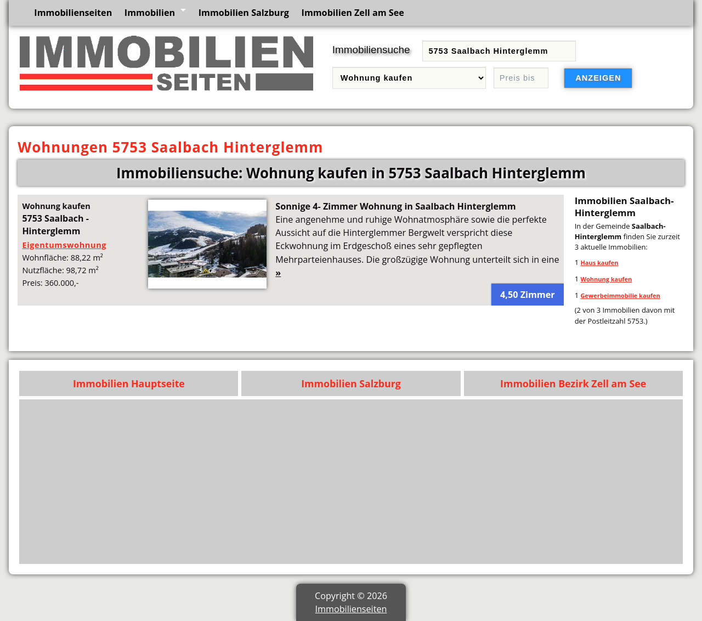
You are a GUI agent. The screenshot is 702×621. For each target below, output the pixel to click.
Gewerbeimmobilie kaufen (620, 295)
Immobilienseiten (73, 13)
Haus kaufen (599, 262)
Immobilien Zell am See (353, 13)
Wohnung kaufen (606, 279)
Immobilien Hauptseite (129, 383)
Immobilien (149, 13)
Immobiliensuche (371, 49)
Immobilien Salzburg (244, 13)
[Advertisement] (351, 481)
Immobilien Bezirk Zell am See (573, 383)
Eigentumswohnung (64, 244)
